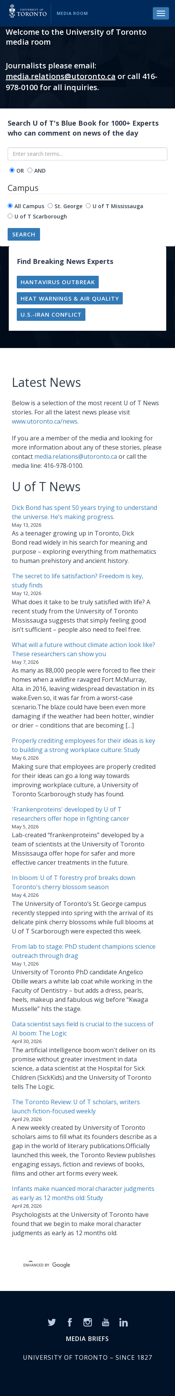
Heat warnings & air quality (70, 298)
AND (40, 170)
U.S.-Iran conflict (51, 314)
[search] (78, 1265)
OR (20, 170)
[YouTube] (105, 1321)
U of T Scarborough (40, 216)
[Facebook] (69, 1321)
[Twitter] (51, 1321)
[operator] (12, 170)
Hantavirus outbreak (58, 282)
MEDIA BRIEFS (87, 1339)
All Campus (29, 206)
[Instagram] (87, 1321)
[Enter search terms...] (87, 153)
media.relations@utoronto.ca (61, 76)
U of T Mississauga (118, 206)
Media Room (72, 13)
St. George (68, 206)
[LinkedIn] (123, 1321)
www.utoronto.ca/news (44, 421)
